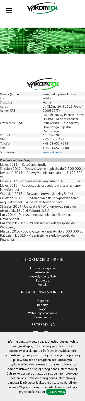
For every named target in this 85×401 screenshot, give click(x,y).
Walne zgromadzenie (42, 313)
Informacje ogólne (42, 268)
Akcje (42, 309)
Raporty (42, 305)
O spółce (42, 301)
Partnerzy (42, 280)
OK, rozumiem (56, 391)
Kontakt (42, 284)
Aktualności (42, 272)
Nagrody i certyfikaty (43, 276)
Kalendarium (42, 317)
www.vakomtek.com (56, 152)
